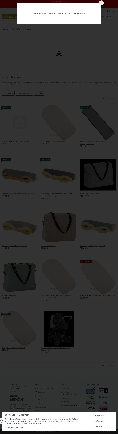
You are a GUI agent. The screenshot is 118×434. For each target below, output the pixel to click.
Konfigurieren (98, 421)
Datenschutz (19, 427)
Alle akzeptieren (99, 415)
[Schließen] (101, 2)
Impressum (9, 427)
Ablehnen (99, 426)
